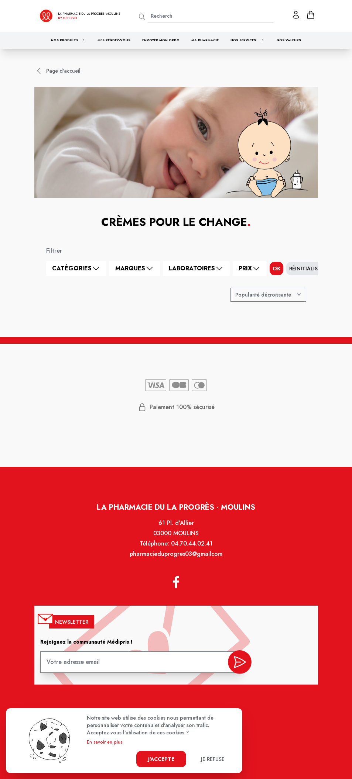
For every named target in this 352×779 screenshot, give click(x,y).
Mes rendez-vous (114, 40)
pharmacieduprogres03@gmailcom (176, 560)
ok (276, 268)
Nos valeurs (289, 40)
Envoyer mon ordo (161, 40)
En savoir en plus (105, 742)
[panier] (310, 14)
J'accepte (161, 759)
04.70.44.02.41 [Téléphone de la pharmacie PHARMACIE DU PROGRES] (191, 550)
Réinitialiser (306, 268)
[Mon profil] (295, 14)
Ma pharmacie (205, 40)
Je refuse (213, 759)
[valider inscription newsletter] (237, 662)
